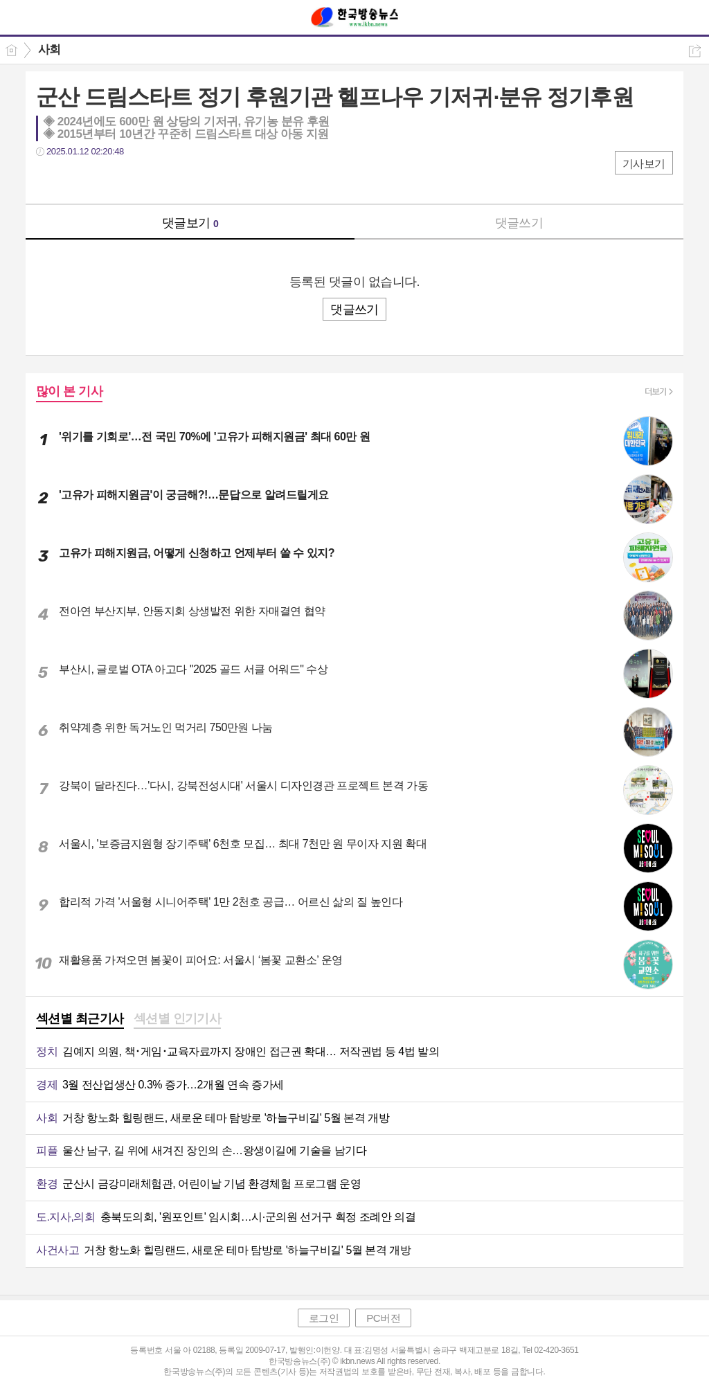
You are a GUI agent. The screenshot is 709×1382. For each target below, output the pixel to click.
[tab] (80, 1020)
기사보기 (643, 164)
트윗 (76, 180)
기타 (131, 180)
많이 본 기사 (69, 391)
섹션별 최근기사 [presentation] (80, 1018)
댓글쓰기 (519, 223)
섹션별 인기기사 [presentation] (178, 1018)
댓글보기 (190, 223)
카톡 (103, 180)
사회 (49, 49)
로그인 (324, 1318)
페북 (48, 180)
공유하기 (695, 51)
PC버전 (383, 1318)
